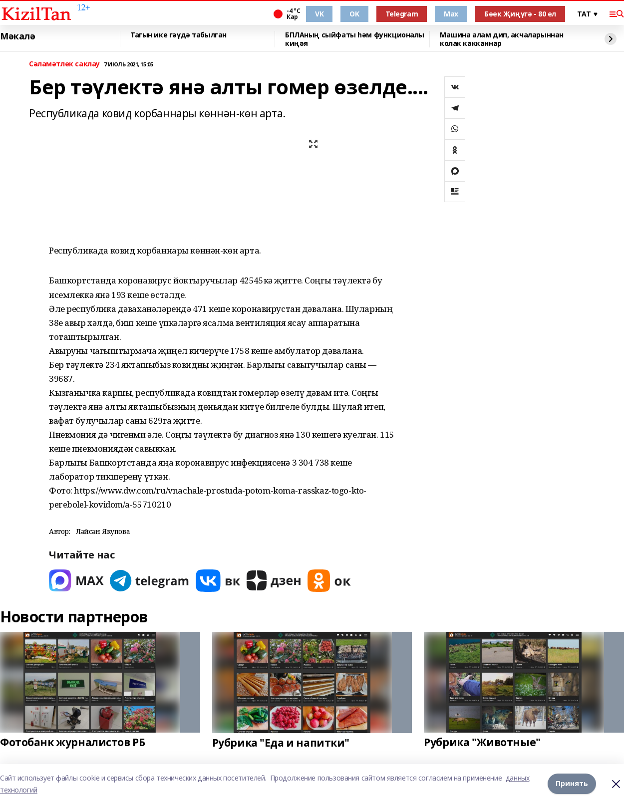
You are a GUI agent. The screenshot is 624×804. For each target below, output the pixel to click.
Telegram (401, 13)
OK (354, 13)
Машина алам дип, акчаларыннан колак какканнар (502, 39)
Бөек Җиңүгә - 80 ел (520, 13)
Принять (572, 784)
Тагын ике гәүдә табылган (178, 35)
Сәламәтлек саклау (64, 64)
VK (319, 13)
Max (451, 13)
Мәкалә (17, 36)
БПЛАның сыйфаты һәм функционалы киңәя (354, 39)
